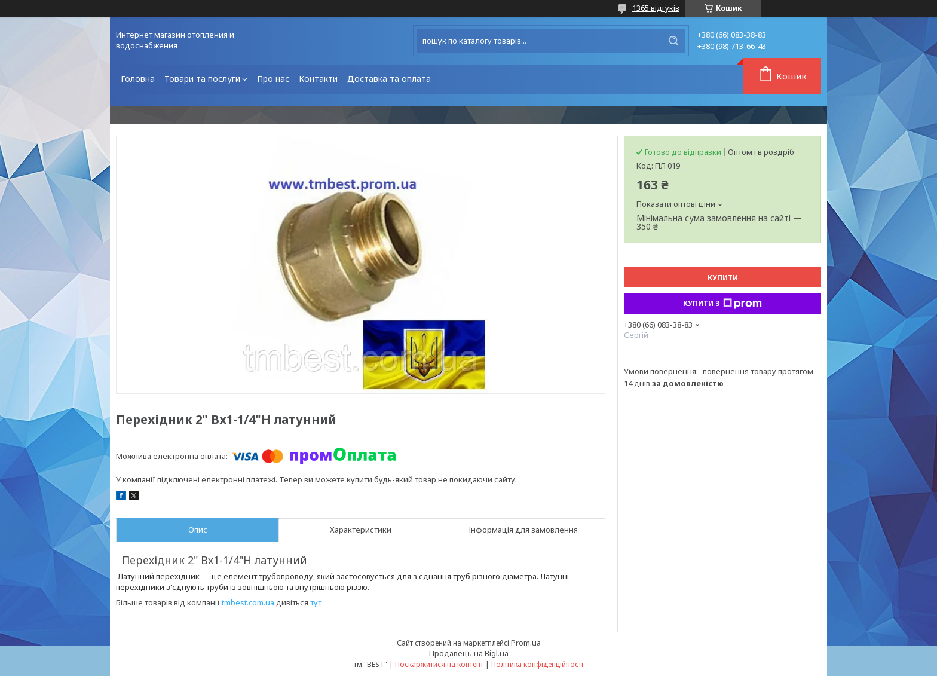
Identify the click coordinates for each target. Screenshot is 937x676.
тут (315, 602)
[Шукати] (673, 41)
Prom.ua (526, 642)
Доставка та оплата (389, 78)
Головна (138, 78)
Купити (723, 278)
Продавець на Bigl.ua (469, 653)
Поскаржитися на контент (439, 664)
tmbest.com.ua (248, 602)
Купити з (722, 303)
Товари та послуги (202, 78)
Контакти (318, 78)
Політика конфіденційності (537, 664)
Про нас (273, 78)
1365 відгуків (655, 7)
